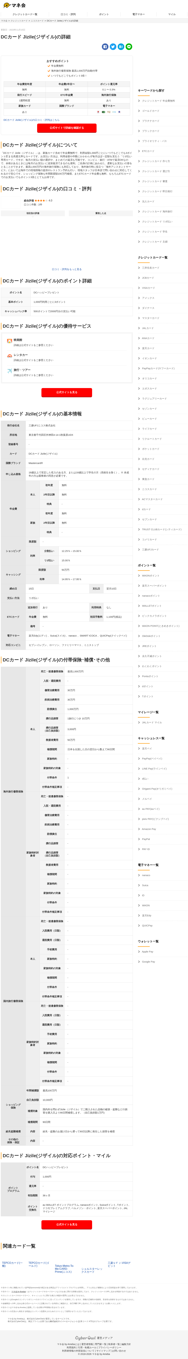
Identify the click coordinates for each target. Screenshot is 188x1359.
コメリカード (149, 539)
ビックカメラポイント (154, 615)
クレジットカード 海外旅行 (156, 211)
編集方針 (126, 1344)
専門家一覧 (100, 1344)
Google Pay (148, 961)
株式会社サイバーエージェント (64, 1321)
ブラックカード (150, 131)
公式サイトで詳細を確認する (67, 127)
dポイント (147, 686)
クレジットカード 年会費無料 (158, 100)
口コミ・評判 (68, 14)
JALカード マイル (151, 722)
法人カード (147, 201)
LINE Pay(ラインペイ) (154, 768)
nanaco (145, 875)
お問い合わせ (119, 1350)
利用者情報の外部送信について (78, 1350)
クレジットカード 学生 (154, 231)
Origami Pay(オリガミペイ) (156, 788)
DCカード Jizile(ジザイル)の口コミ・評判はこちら (32, 119)
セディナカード (150, 469)
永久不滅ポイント (151, 656)
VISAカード (148, 287)
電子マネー (138, 14)
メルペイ (146, 798)
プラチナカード (150, 120)
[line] (129, 46)
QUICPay (147, 925)
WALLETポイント (151, 605)
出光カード (147, 459)
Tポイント (147, 696)
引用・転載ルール (87, 1347)
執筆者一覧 (114, 1344)
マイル (172, 14)
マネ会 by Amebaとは (68, 1344)
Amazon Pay (148, 829)
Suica (144, 885)
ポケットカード (150, 448)
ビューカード (149, 418)
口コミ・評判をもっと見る (67, 269)
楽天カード (147, 348)
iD (142, 895)
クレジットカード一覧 (25, 14)
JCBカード (147, 277)
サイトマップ (103, 1350)
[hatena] (121, 46)
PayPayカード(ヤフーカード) (158, 368)
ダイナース (147, 308)
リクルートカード (151, 438)
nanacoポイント (150, 595)
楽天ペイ (146, 748)
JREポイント (149, 646)
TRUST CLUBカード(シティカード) (161, 529)
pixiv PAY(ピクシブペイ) (155, 819)
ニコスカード (37, 20)
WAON (145, 905)
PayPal (145, 839)
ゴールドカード (150, 110)
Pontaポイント (149, 676)
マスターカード (150, 318)
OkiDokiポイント (151, 636)
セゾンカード (149, 408)
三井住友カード (150, 267)
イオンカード (149, 358)
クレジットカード (19, 20)
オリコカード (149, 378)
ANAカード (147, 338)
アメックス (147, 297)
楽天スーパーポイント (154, 585)
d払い (145, 778)
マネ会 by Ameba (19, 1292)
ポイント (104, 14)
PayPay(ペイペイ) (151, 758)
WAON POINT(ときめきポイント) (160, 625)
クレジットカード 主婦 (154, 241)
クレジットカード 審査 (154, 181)
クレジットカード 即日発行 (156, 191)
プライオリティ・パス (154, 141)
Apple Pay (147, 951)
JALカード (147, 328)
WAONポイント (150, 575)
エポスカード (149, 388)
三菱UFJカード (150, 549)
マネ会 (4, 20)
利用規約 (71, 1347)
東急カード (147, 479)
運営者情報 (87, 1344)
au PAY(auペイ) (150, 808)
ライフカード (149, 428)
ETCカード (147, 151)
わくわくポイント (151, 666)
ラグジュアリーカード (154, 398)
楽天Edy (146, 915)
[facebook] (105, 46)
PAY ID (145, 849)
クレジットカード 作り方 (155, 161)
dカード (146, 509)
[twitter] (113, 46)
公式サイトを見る (66, 392)
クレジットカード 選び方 (155, 171)
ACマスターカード (152, 499)
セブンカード (149, 519)
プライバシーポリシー (109, 1347)
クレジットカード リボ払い (156, 221)
